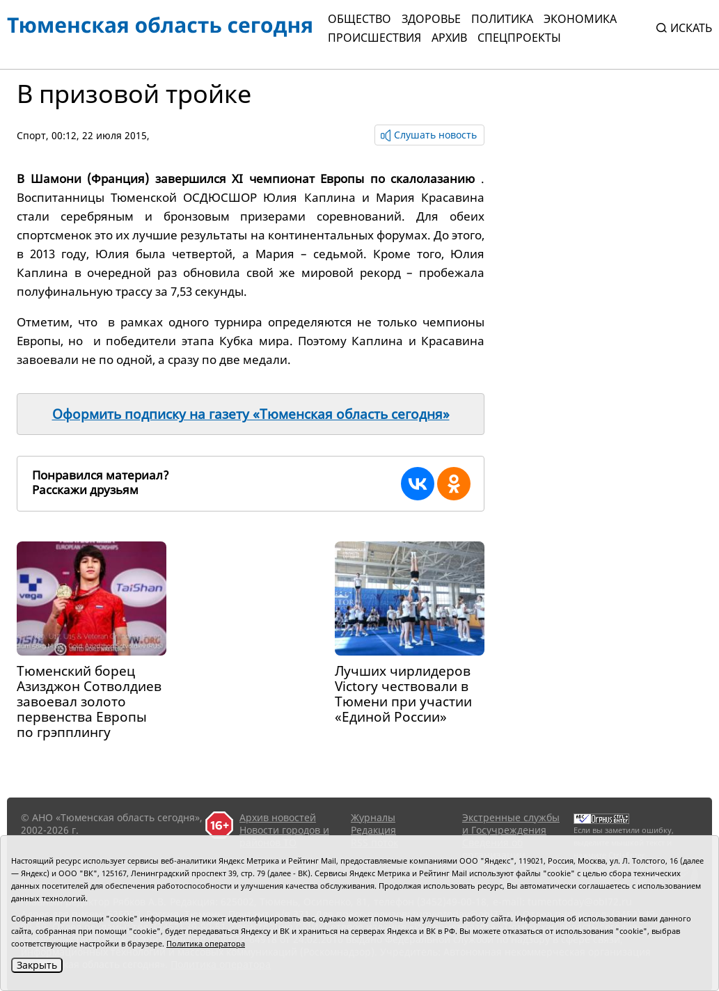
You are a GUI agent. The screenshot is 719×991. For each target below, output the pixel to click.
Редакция (373, 830)
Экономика (580, 18)
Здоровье (431, 18)
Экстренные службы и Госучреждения (511, 824)
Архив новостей (277, 817)
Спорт (31, 135)
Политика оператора (205, 943)
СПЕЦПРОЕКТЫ (519, 37)
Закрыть (37, 965)
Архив (449, 37)
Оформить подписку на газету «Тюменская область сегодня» (251, 414)
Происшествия (374, 37)
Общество (359, 18)
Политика (502, 18)
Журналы (373, 817)
